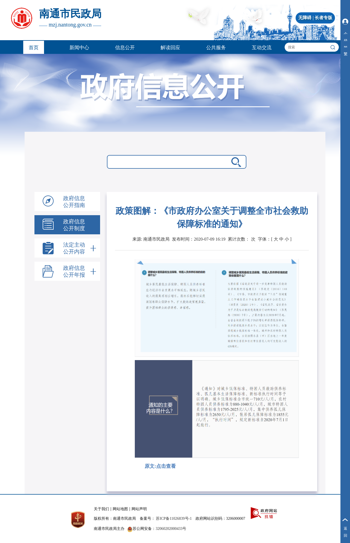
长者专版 (323, 17)
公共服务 (216, 47)
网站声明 (139, 509)
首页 (34, 47)
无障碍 (304, 17)
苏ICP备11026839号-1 (174, 518)
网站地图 (120, 509)
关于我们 (101, 509)
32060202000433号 (171, 529)
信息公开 (125, 47)
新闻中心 (79, 47)
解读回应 (170, 47)
